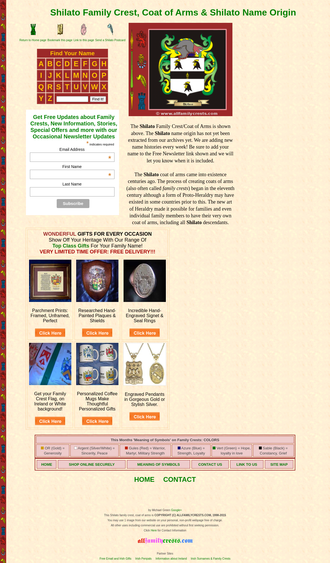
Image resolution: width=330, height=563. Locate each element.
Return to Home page (33, 40)
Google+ (176, 510)
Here (154, 530)
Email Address (85, 149)
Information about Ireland (171, 558)
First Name (86, 166)
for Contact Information (171, 530)
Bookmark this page (59, 40)
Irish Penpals (143, 558)
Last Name (72, 184)
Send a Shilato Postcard (110, 40)
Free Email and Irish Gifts (115, 558)
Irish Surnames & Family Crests (210, 558)
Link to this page (84, 40)
